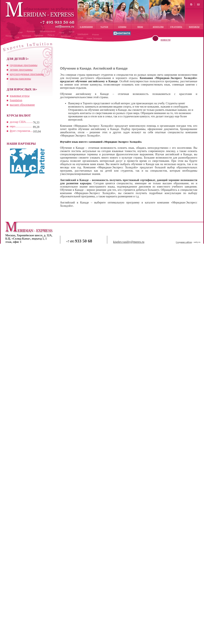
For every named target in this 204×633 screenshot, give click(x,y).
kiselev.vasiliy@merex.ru (128, 241)
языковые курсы (19, 95)
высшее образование (22, 104)
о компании (86, 26)
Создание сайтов (184, 242)
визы (140, 26)
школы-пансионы (20, 78)
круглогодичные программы (27, 74)
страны (122, 26)
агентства (158, 26)
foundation (16, 100)
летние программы (21, 69)
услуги (104, 26)
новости (166, 39)
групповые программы (23, 65)
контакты (194, 26)
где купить (176, 26)
